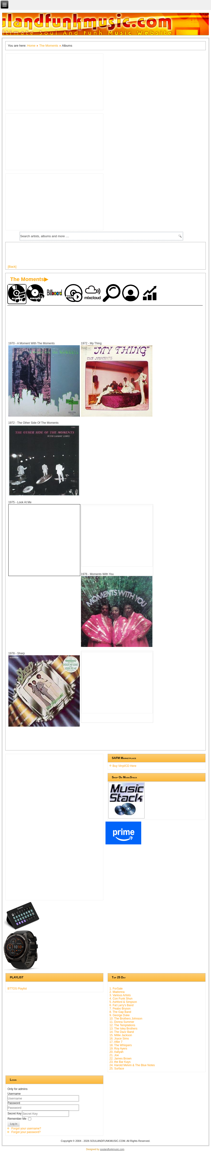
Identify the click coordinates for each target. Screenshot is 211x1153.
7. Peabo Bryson (120, 1008)
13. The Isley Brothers (123, 1028)
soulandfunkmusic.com (112, 1149)
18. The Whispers (121, 1045)
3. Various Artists (120, 995)
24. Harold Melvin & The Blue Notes (132, 1065)
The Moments (48, 45)
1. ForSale (116, 988)
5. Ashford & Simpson (123, 1002)
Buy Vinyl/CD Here (124, 766)
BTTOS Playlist (17, 988)
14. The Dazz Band (122, 1032)
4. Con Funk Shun (121, 998)
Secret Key (14, 1113)
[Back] (12, 266)
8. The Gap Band (120, 1012)
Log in (13, 1124)
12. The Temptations (122, 1025)
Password (13, 1103)
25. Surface (117, 1068)
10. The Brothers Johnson (126, 1018)
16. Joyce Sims (119, 1038)
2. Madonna (117, 992)
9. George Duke (120, 1015)
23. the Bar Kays (120, 1062)
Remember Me (16, 1118)
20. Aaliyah (117, 1052)
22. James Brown (121, 1058)
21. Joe (114, 1055)
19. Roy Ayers (118, 1048)
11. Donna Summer (122, 1022)
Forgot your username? (26, 1128)
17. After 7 (116, 1042)
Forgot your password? (26, 1132)
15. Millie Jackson (121, 1035)
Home (31, 45)
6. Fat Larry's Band (122, 1005)
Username (13, 1093)
